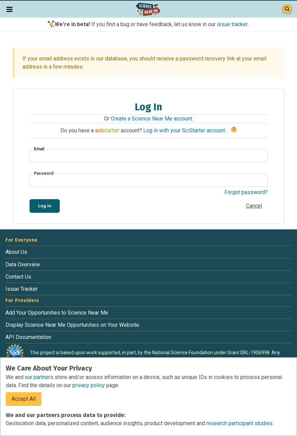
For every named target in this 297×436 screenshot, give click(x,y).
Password (43, 173)
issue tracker (232, 24)
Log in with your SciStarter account (184, 130)
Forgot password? (246, 192)
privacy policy (89, 385)
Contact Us (18, 276)
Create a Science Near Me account (151, 118)
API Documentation (28, 337)
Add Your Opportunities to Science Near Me (56, 312)
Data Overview (22, 264)
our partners (40, 377)
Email (39, 149)
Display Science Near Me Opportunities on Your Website (72, 325)
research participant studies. (240, 423)
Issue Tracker (21, 289)
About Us (16, 252)
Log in (44, 205)
